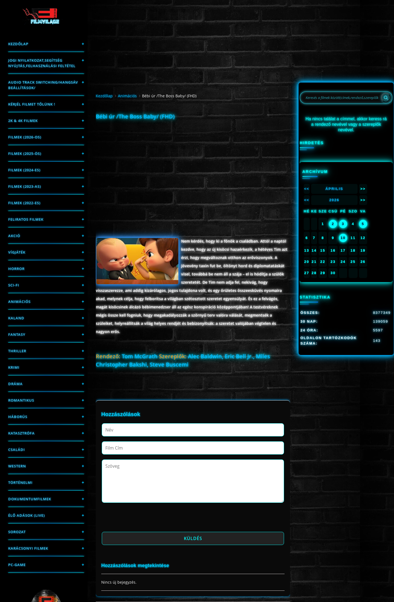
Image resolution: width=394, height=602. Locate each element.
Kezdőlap (18, 43)
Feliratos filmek (26, 219)
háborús (17, 416)
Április (334, 189)
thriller (17, 350)
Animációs (19, 301)
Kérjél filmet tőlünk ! (31, 104)
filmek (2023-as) (24, 186)
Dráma (15, 383)
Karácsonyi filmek (28, 548)
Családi (16, 449)
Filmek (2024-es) (24, 169)
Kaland (16, 318)
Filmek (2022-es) (24, 202)
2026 (334, 200)
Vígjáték (16, 252)
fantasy (16, 334)
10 (343, 238)
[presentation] (143, 519)
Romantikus (21, 400)
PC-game (17, 564)
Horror (16, 268)
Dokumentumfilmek (29, 498)
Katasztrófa (21, 433)
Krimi (13, 367)
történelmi (20, 482)
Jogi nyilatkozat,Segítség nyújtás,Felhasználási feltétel (42, 63)
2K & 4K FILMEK (23, 120)
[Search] (385, 97)
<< (306, 189)
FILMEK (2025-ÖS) (24, 153)
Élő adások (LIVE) (26, 515)
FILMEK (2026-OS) (24, 137)
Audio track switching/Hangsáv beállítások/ (43, 85)
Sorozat (17, 531)
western (17, 466)
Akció (14, 235)
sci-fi (13, 285)
